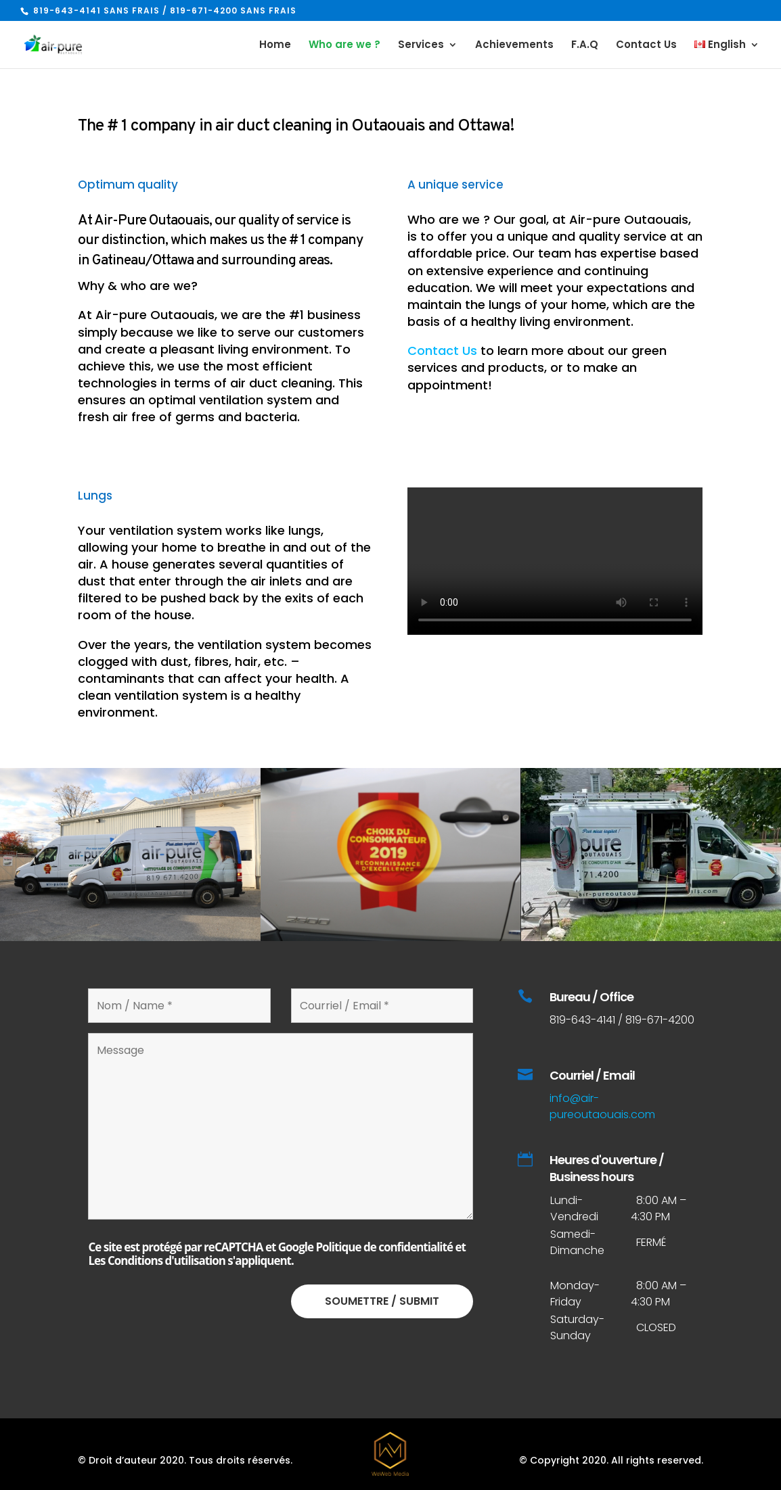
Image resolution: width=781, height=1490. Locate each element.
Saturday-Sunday (577, 1327)
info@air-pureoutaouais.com (602, 1106)
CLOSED (656, 1327)
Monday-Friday (575, 1293)
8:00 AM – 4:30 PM (658, 1293)
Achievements (514, 45)
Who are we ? (344, 45)
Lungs (95, 495)
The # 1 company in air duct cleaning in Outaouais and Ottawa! (296, 126)
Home (275, 45)
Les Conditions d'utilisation (156, 1260)
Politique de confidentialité (384, 1247)
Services (421, 45)
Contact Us (646, 45)
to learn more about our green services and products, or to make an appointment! (537, 367)
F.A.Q (584, 45)
